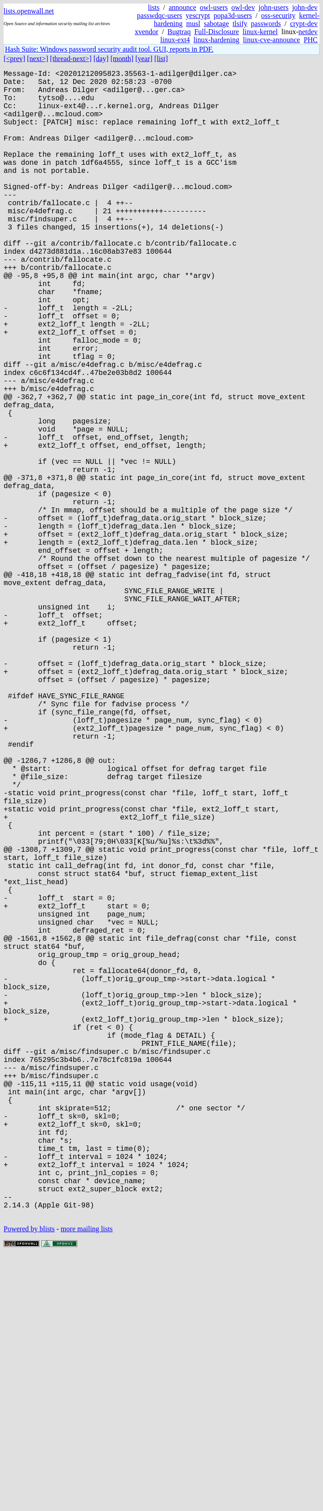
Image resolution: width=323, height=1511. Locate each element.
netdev (308, 31)
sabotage (216, 23)
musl (193, 23)
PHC (311, 40)
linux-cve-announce (271, 40)
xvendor (146, 31)
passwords (266, 23)
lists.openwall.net (29, 11)
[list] (161, 58)
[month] (122, 58)
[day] (101, 58)
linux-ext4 (175, 40)
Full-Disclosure (216, 31)
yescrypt (198, 15)
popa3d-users (232, 15)
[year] (143, 58)
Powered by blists (29, 1484)
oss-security (278, 15)
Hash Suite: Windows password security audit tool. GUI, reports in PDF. (109, 49)
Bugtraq (179, 31)
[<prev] (14, 58)
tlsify (240, 23)
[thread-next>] (71, 58)
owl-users (214, 7)
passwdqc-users (159, 15)
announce (182, 7)
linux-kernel (260, 31)
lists (153, 7)
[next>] (37, 58)
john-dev (305, 7)
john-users (273, 7)
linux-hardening (216, 40)
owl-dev (243, 7)
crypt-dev (304, 23)
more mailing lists (87, 1484)
